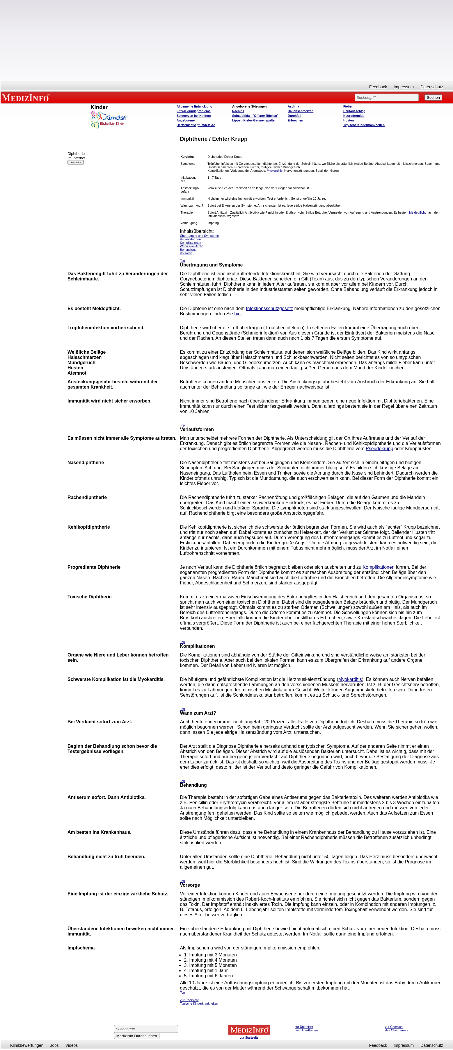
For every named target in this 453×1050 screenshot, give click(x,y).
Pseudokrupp (379, 448)
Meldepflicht (417, 212)
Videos (71, 1045)
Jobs (54, 1045)
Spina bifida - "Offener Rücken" (255, 115)
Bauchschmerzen (300, 111)
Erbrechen (295, 120)
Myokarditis (275, 170)
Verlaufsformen (190, 239)
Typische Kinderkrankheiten (364, 125)
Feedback (378, 87)
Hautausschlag (354, 111)
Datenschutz (431, 87)
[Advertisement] (227, 40)
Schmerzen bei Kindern (194, 115)
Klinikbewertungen (26, 1045)
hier (238, 313)
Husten (348, 120)
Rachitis (238, 111)
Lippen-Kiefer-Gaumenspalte (253, 120)
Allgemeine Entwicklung (194, 106)
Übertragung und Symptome (199, 235)
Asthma (293, 106)
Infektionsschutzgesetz (269, 308)
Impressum (404, 87)
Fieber (348, 106)
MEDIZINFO (27, 97)
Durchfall (294, 115)
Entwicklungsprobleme (194, 111)
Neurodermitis (353, 115)
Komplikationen (378, 567)
